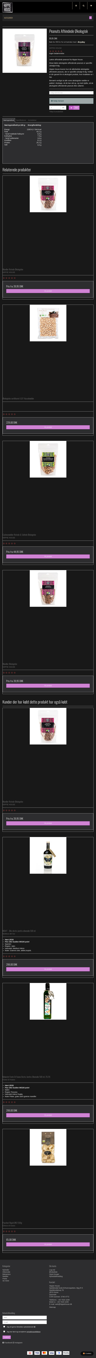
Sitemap (52, 1307)
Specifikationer (21, 120)
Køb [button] (73, 108)
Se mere (5, 1281)
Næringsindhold (8, 120)
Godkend (6, 1337)
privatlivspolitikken (33, 1332)
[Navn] (24, 1317)
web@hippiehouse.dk (63, 1304)
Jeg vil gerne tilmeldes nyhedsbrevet (27, 1326)
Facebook (8, 1343)
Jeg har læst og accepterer (23, 1332)
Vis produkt (48, 291)
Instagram (18, 1343)
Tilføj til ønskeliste (56, 112)
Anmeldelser (32, 120)
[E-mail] (24, 1322)
